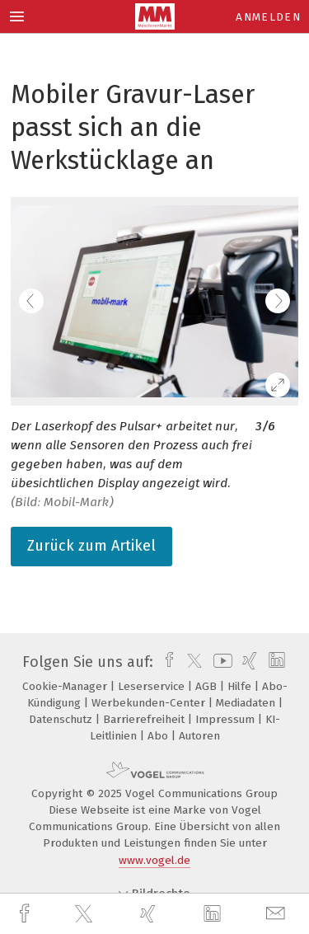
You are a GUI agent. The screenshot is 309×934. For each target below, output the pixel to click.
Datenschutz (62, 719)
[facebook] (26, 914)
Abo (159, 736)
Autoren (199, 736)
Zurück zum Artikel (91, 546)
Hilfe (241, 686)
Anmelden (268, 17)
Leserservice (153, 686)
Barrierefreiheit (145, 719)
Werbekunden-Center (149, 703)
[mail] (277, 914)
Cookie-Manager (66, 686)
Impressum (226, 719)
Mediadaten (247, 703)
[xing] (150, 913)
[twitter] (86, 914)
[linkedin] (214, 914)
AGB (207, 686)
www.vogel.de (154, 860)
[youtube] (220, 662)
